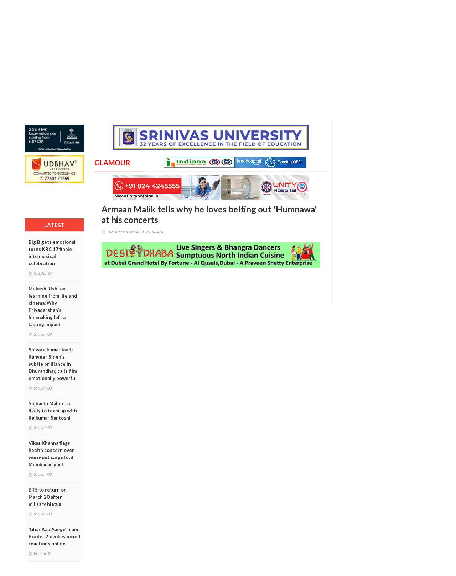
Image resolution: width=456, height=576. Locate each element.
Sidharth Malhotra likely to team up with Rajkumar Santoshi (52, 411)
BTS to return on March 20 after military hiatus (47, 497)
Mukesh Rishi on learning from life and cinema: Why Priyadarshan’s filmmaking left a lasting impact (52, 306)
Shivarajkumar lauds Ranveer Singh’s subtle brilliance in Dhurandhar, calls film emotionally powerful (52, 364)
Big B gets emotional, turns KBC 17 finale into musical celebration (52, 252)
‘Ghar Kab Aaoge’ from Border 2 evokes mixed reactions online (54, 536)
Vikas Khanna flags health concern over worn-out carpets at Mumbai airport (51, 453)
